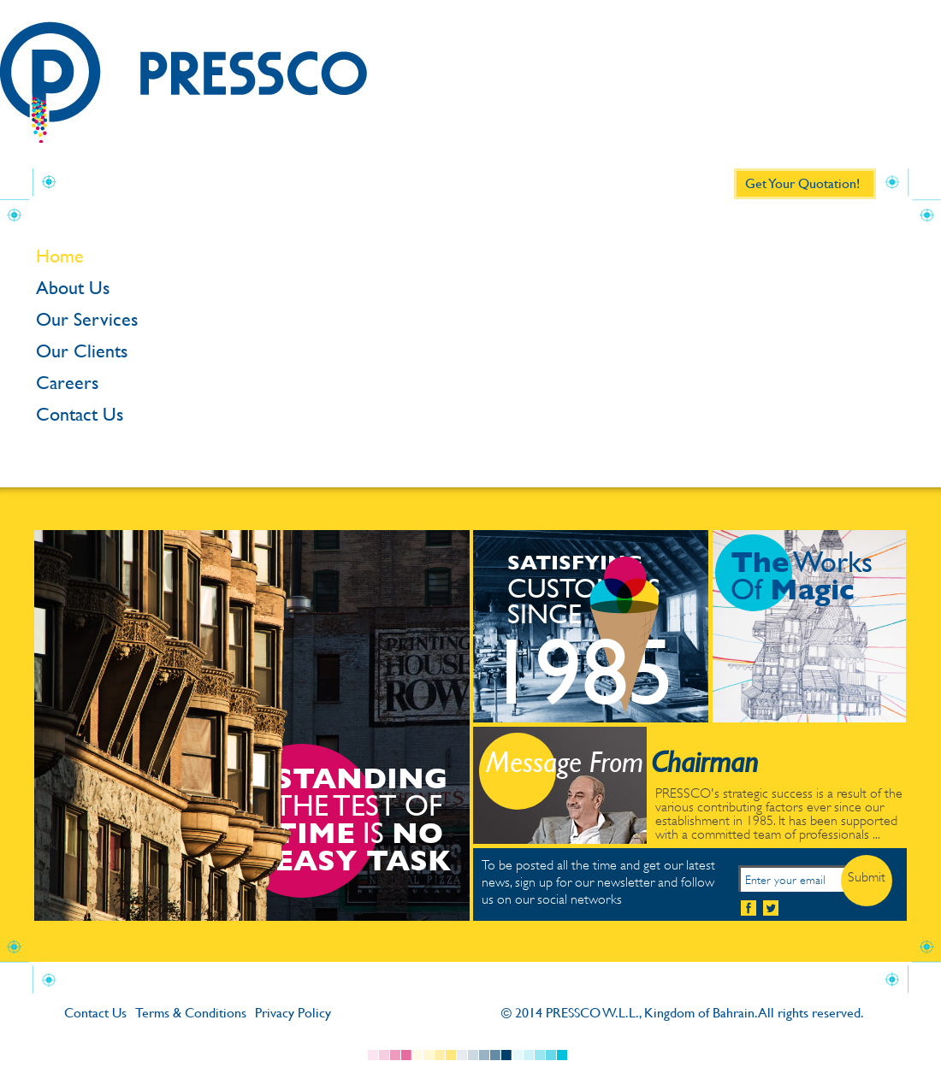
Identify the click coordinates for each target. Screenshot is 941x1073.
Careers (67, 383)
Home (60, 256)
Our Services (87, 319)
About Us (72, 288)
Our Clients (81, 351)
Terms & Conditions (190, 1013)
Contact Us (79, 414)
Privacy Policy (293, 1013)
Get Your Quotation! (802, 183)
